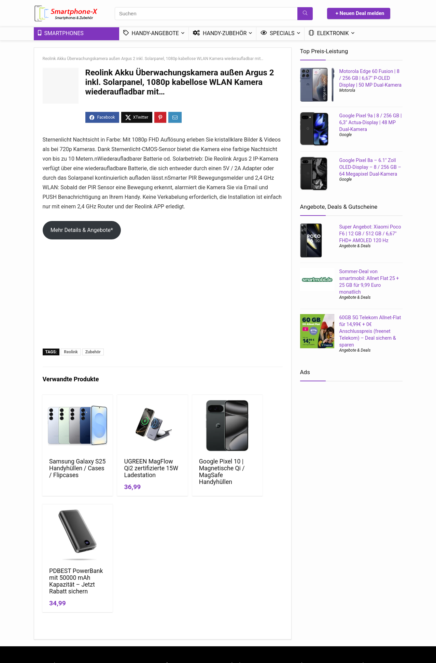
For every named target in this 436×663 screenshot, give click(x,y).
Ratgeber (229, 595)
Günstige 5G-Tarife (366, 585)
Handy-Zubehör (220, 33)
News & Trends (236, 585)
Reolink (71, 352)
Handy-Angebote (151, 33)
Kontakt (168, 604)
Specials (277, 33)
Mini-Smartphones (239, 604)
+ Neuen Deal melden (360, 13)
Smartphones (61, 33)
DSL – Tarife (360, 604)
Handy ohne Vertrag (308, 595)
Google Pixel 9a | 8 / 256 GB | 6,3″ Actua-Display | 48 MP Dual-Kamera (370, 122)
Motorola (347, 90)
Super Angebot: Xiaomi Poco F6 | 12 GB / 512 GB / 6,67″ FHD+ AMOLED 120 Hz (370, 233)
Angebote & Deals (355, 246)
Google (345, 134)
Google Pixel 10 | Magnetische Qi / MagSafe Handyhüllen (192, 471)
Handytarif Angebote (309, 604)
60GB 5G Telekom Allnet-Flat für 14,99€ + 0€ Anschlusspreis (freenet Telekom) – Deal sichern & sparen (370, 331)
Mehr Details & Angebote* (82, 230)
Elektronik (329, 33)
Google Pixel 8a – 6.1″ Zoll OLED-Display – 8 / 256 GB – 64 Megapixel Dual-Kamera (370, 167)
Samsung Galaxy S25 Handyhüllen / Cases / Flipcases (68, 475)
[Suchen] (305, 13)
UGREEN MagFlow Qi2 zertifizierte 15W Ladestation (128, 475)
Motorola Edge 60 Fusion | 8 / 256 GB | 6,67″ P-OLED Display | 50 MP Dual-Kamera (370, 78)
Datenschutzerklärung (183, 585)
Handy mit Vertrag (306, 585)
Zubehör (93, 352)
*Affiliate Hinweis (178, 595)
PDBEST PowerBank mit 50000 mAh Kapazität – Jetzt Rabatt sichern (253, 478)
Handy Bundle (361, 595)
